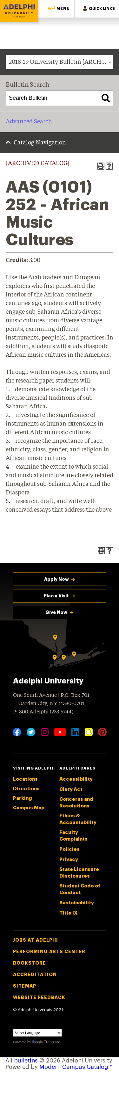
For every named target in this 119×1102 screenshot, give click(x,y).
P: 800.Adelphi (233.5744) (43, 711)
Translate (46, 1042)
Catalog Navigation (40, 143)
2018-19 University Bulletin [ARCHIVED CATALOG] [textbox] (61, 62)
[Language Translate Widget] (37, 1033)
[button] (59, 9)
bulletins (26, 1060)
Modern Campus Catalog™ (75, 1067)
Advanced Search (29, 122)
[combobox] (59, 62)
